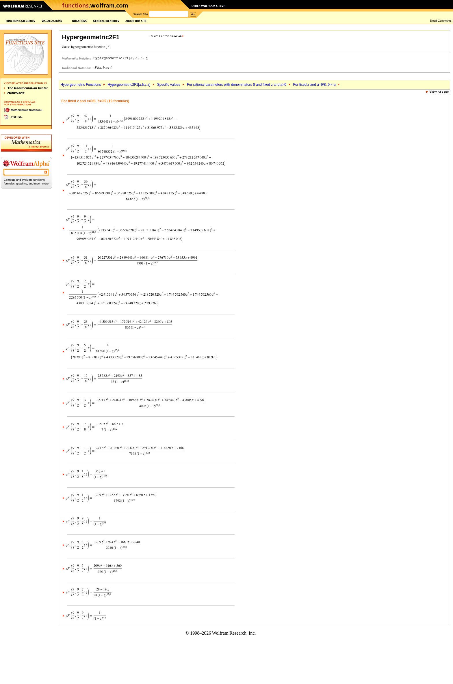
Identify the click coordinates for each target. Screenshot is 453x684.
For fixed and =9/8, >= (314, 85)
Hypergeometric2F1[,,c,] (129, 85)
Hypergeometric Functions (80, 85)
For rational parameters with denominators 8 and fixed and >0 (236, 85)
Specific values (168, 85)
